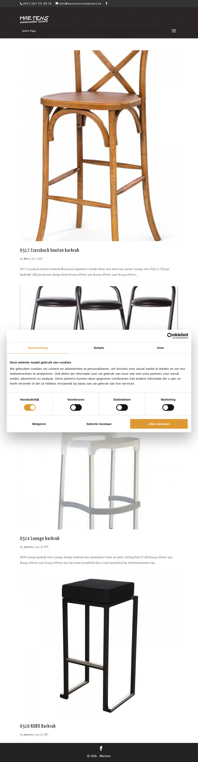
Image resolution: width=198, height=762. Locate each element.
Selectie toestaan (99, 424)
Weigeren (39, 424)
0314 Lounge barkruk (40, 538)
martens (28, 547)
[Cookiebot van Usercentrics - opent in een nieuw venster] (170, 336)
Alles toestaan (159, 424)
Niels (27, 258)
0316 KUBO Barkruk (38, 726)
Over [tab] (160, 347)
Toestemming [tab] (37, 347)
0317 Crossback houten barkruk (49, 250)
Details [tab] (99, 347)
